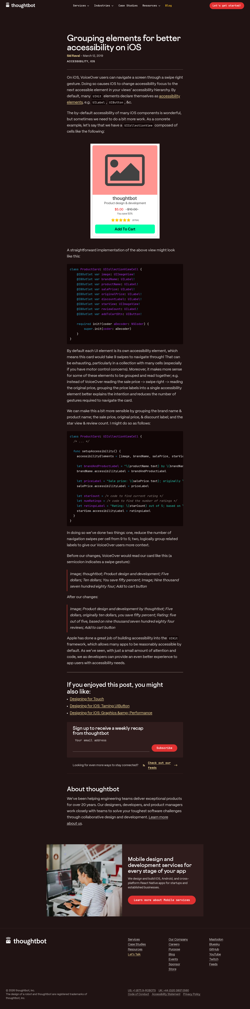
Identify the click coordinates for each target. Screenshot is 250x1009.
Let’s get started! (226, 5)
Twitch (213, 959)
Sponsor (174, 964)
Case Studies (128, 5)
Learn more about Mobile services (162, 900)
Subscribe (164, 748)
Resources (151, 5)
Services (81, 5)
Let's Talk (134, 954)
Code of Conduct (138, 994)
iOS (92, 61)
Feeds (213, 964)
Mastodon (216, 939)
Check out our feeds (157, 765)
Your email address (91, 740)
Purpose (174, 949)
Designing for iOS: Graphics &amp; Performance (111, 713)
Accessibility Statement (166, 994)
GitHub (214, 949)
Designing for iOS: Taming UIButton (100, 706)
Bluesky (214, 944)
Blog (168, 5)
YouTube (215, 954)
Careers (174, 944)
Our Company (178, 939)
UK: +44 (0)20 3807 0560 (174, 990)
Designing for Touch (87, 699)
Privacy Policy (191, 994)
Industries (103, 5)
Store (172, 969)
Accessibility (77, 61)
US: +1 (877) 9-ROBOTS (142, 990)
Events (173, 959)
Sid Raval (73, 55)
